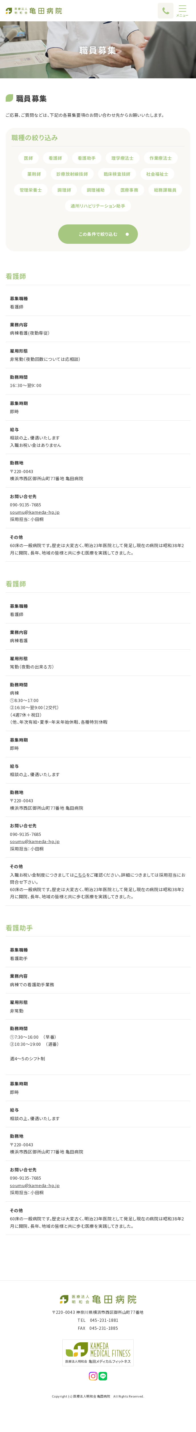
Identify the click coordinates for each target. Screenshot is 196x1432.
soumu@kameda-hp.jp (35, 512)
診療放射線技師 (72, 174)
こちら (80, 875)
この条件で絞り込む (98, 234)
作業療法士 (161, 158)
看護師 (55, 158)
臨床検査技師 (117, 174)
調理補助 (96, 190)
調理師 (64, 190)
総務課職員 (165, 190)
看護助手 (87, 158)
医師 (28, 158)
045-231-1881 (104, 1320)
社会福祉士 (157, 174)
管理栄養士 (31, 190)
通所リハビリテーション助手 (98, 206)
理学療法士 (122, 158)
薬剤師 (34, 174)
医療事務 (129, 190)
